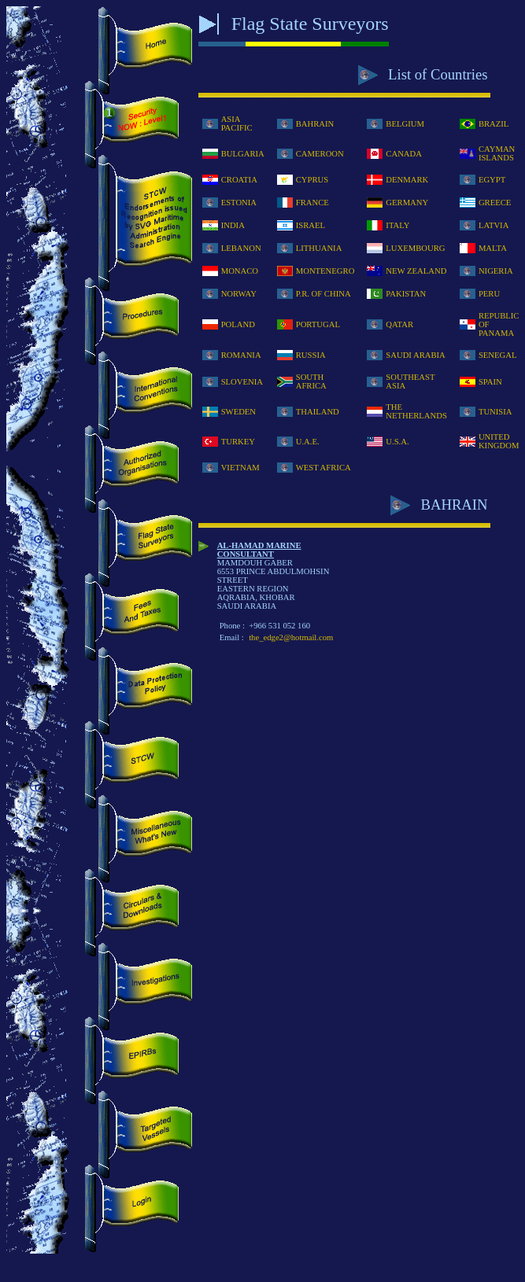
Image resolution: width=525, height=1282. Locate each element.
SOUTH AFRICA (311, 381)
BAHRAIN (315, 124)
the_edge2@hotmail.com (291, 637)
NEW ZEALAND (416, 271)
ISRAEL (310, 225)
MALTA (493, 248)
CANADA (404, 153)
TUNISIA (495, 411)
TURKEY (238, 441)
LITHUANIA (319, 248)
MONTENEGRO (325, 271)
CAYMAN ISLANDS (497, 153)
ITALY (397, 225)
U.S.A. (397, 441)
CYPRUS (312, 179)
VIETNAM (240, 467)
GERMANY (407, 202)
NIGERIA (496, 271)
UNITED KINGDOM (499, 441)
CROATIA (239, 179)
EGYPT (492, 179)
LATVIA (493, 225)
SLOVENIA (242, 382)
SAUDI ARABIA (416, 355)
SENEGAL (498, 355)
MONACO (239, 271)
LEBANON (241, 248)
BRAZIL (493, 124)
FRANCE (312, 202)
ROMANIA (241, 355)
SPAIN (490, 382)
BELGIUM (405, 124)
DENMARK (407, 179)
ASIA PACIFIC (237, 123)
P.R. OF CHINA (323, 293)
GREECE (495, 202)
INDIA (233, 225)
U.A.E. (308, 441)
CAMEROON (320, 153)
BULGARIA (242, 153)
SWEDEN (238, 411)
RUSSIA (311, 355)
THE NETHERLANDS (416, 411)
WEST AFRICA (323, 467)
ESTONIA (239, 202)
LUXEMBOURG (415, 248)
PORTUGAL (318, 324)
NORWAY (239, 293)
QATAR (399, 324)
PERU (489, 293)
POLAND (238, 324)
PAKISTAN (406, 293)
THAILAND (317, 411)
